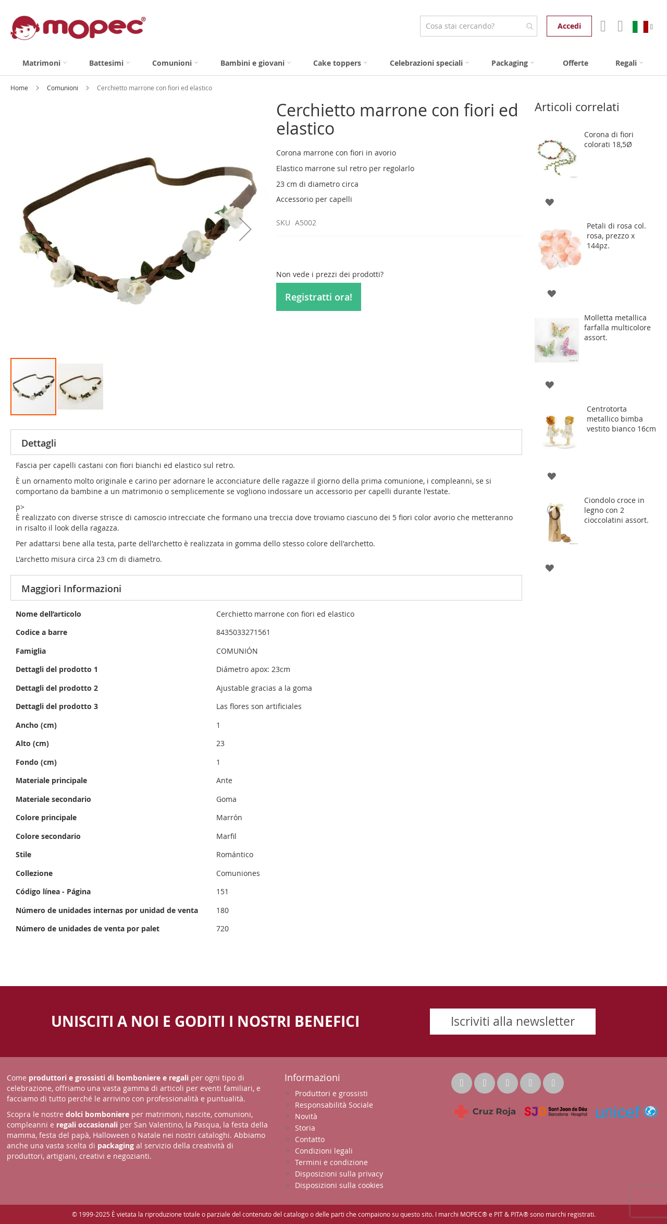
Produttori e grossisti (331, 1093)
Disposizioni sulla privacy (339, 1174)
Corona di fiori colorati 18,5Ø (609, 139)
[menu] (333, 63)
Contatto (310, 1139)
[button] (245, 229)
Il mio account (602, 26)
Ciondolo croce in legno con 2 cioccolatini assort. (616, 510)
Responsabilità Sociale (334, 1105)
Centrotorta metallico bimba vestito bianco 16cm (621, 419)
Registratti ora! (318, 297)
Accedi (569, 26)
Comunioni (63, 87)
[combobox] (478, 26)
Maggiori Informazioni (71, 588)
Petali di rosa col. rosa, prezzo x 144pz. (616, 235)
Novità (306, 1116)
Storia (305, 1128)
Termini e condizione (331, 1162)
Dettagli (38, 443)
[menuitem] (44, 63)
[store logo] (78, 28)
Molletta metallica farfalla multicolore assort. (617, 327)
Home (20, 87)
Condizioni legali (324, 1151)
